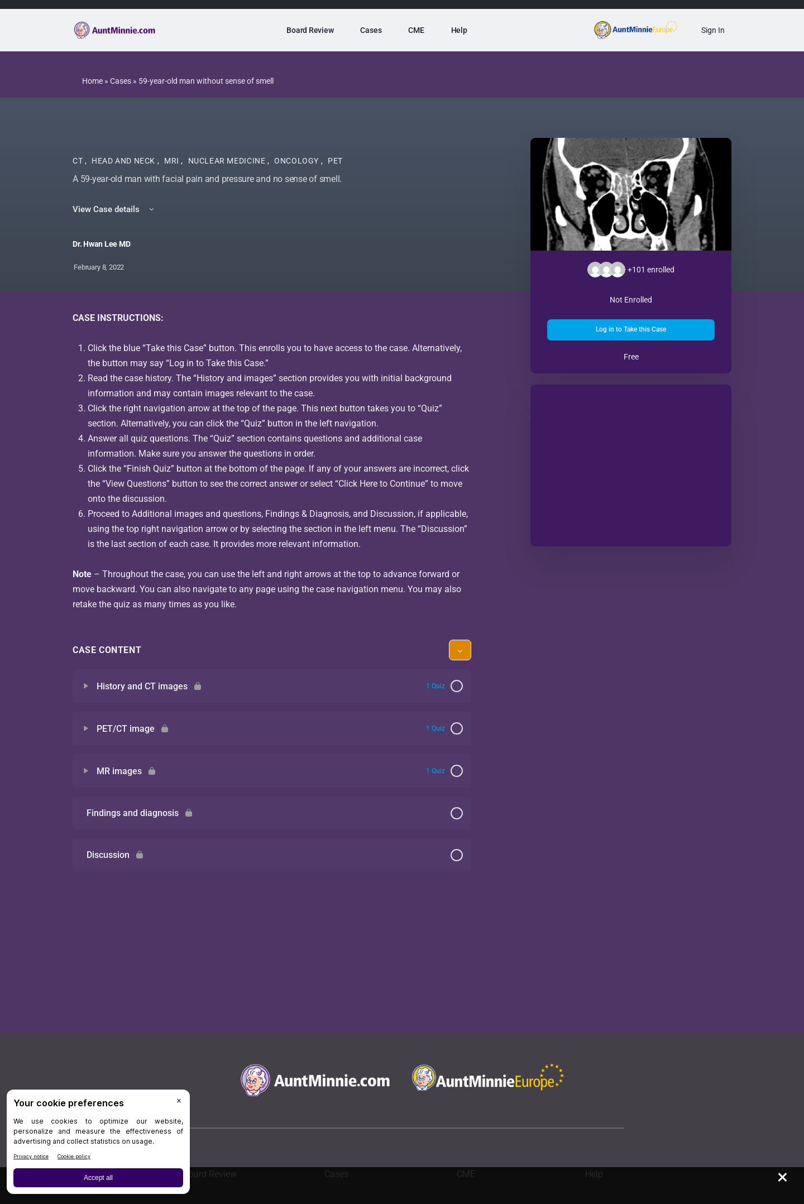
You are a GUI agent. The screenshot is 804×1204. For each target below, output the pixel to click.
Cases (120, 80)
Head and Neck (124, 160)
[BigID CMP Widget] (98, 1144)
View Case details (114, 209)
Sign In (713, 30)
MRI (172, 160)
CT (79, 160)
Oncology (297, 160)
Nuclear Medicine (227, 160)
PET (335, 160)
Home (92, 80)
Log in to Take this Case (631, 329)
